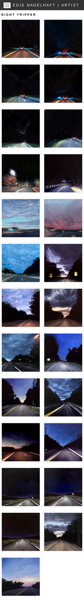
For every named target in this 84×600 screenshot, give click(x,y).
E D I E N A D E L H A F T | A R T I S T (46, 5)
